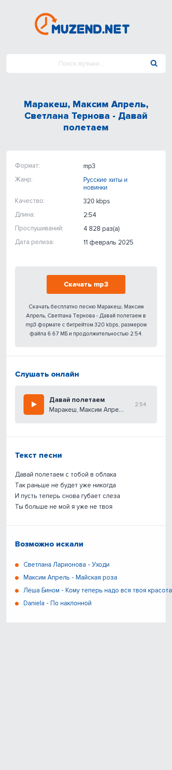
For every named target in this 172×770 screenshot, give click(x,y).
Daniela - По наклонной (58, 603)
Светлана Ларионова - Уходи (67, 564)
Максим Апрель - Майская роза (70, 577)
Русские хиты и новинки (105, 183)
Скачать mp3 (86, 284)
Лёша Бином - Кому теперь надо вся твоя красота (98, 590)
